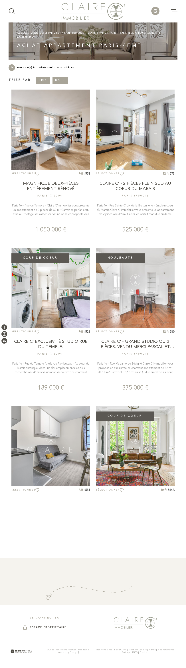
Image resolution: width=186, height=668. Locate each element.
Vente (92, 33)
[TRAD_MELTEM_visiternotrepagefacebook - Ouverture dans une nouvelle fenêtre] (4, 327)
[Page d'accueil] (93, 11)
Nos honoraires (104, 650)
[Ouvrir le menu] (174, 11)
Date (60, 80)
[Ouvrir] (12, 11)
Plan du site (120, 650)
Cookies (144, 652)
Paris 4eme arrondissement (139, 33)
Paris (102, 33)
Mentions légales (138, 650)
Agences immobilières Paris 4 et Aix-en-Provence (50, 33)
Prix (43, 80)
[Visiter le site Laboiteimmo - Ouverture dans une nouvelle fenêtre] (21, 651)
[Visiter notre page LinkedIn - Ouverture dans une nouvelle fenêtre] (4, 341)
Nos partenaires (166, 650)
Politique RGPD (130, 652)
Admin (152, 650)
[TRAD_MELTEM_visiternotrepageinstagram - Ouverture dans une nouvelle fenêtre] (4, 334)
